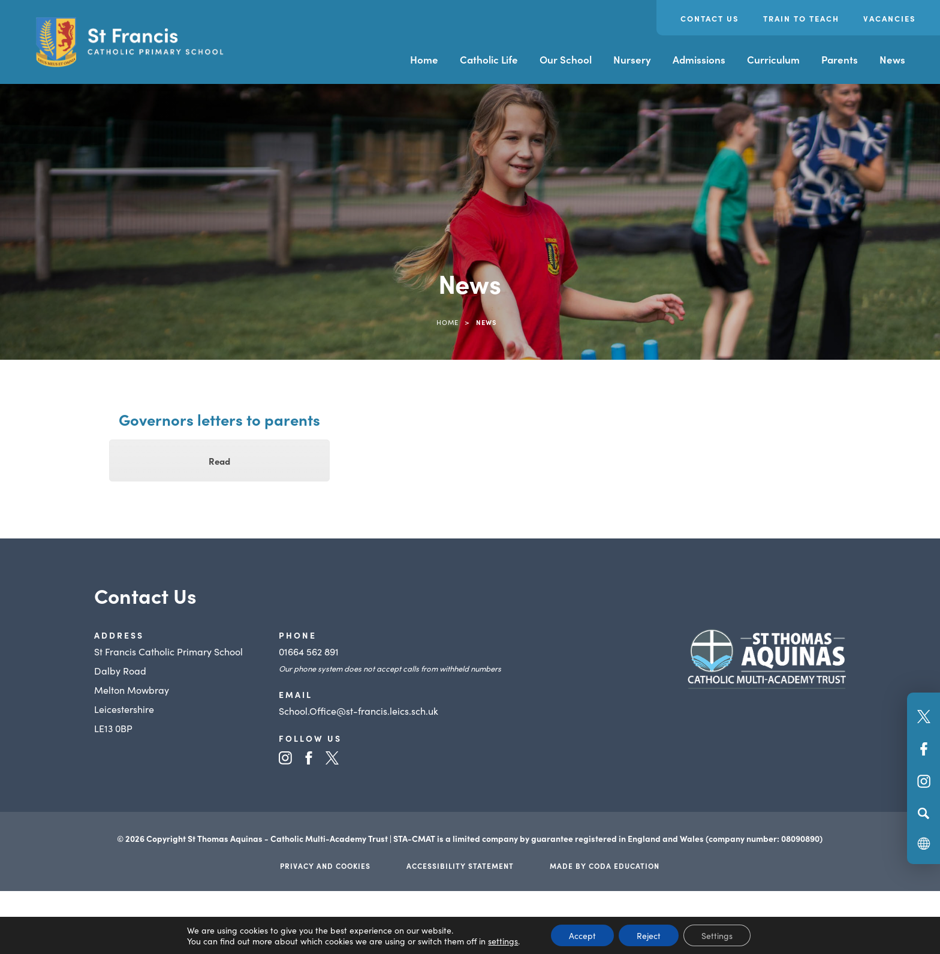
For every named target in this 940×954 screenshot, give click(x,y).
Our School (566, 59)
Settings (717, 935)
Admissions (699, 59)
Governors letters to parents (219, 419)
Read (219, 461)
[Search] (923, 813)
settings (503, 940)
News (892, 59)
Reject (649, 935)
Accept (582, 935)
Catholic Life (489, 59)
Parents (839, 59)
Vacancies (889, 18)
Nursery (632, 59)
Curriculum (773, 59)
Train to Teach (801, 18)
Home (424, 59)
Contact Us (709, 18)
